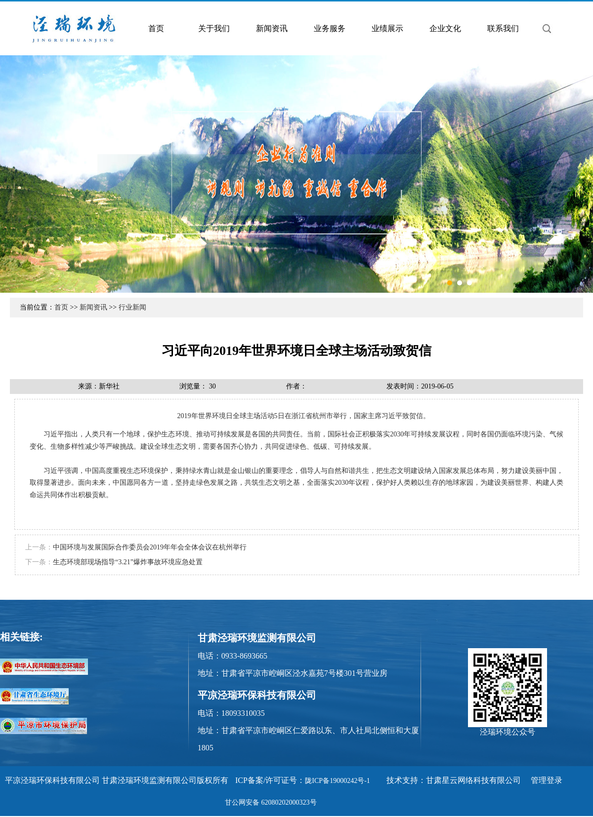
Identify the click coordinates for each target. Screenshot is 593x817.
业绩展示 (387, 28)
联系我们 (503, 28)
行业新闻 (132, 307)
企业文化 (445, 28)
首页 (156, 28)
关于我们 (214, 28)
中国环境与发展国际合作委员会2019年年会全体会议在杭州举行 (150, 547)
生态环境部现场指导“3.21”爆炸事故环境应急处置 (128, 562)
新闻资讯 (272, 28)
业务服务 (329, 28)
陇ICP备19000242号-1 (337, 780)
